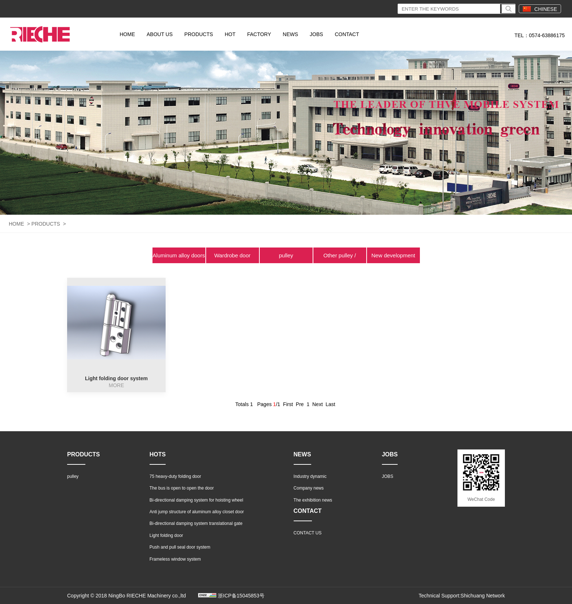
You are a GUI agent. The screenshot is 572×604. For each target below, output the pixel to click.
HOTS (158, 454)
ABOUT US (160, 34)
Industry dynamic (310, 476)
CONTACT (347, 34)
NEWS (290, 34)
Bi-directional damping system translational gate (196, 523)
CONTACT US (308, 532)
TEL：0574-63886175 (539, 35)
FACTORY (259, 34)
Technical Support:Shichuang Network (461, 596)
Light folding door (166, 535)
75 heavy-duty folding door (175, 476)
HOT (230, 34)
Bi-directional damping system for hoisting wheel (196, 500)
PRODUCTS (198, 34)
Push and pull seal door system (180, 547)
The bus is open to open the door (182, 488)
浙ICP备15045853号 (241, 596)
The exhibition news (313, 500)
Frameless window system (175, 559)
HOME (127, 34)
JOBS (316, 34)
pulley (286, 255)
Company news (309, 488)
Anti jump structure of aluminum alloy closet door (197, 511)
